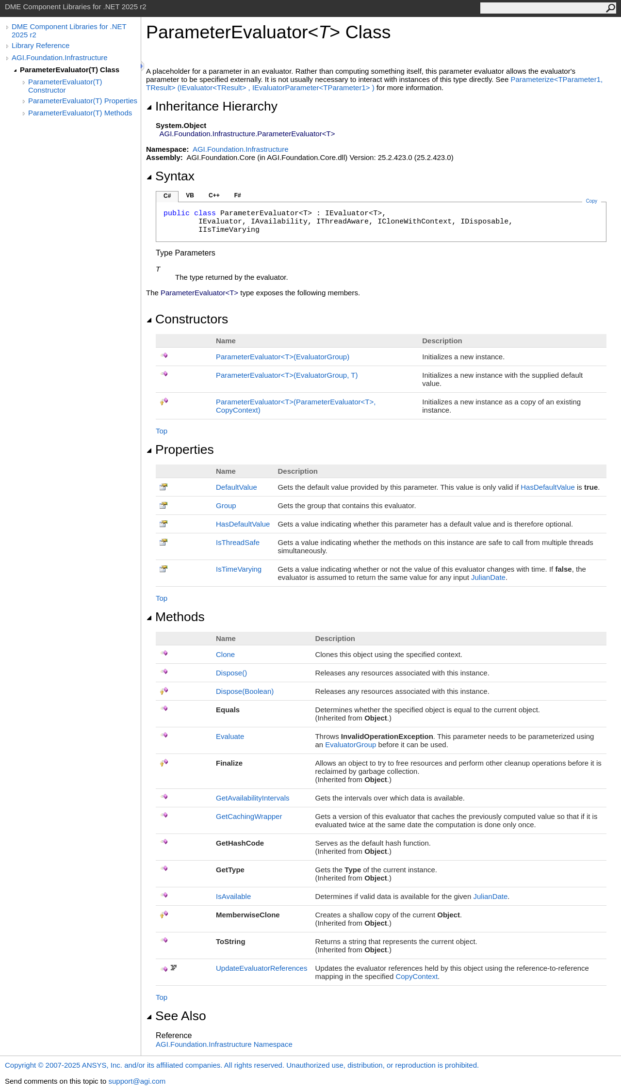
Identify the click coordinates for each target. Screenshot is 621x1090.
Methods (175, 616)
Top (161, 431)
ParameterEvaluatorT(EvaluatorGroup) (282, 357)
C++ (214, 195)
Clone (225, 654)
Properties (180, 449)
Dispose (231, 673)
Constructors (187, 319)
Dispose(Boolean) (245, 691)
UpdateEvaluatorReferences (261, 968)
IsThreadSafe (238, 542)
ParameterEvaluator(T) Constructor (65, 86)
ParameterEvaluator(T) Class (69, 69)
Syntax (170, 176)
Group (226, 505)
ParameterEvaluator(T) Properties (82, 100)
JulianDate (488, 577)
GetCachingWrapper (249, 816)
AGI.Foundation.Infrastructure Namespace (224, 1044)
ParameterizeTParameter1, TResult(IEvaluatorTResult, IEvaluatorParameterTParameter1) (374, 83)
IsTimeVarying (238, 569)
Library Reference (40, 45)
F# (237, 195)
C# (167, 195)
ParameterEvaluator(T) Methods (80, 113)
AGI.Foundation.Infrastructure (60, 57)
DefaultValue (236, 487)
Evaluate (230, 736)
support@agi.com (136, 1081)
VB (190, 195)
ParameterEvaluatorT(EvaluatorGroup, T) (287, 375)
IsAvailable (233, 896)
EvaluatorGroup (350, 744)
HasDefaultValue (547, 487)
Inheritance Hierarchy (212, 106)
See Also (176, 1016)
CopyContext (416, 976)
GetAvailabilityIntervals (252, 798)
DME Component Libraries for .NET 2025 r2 (69, 30)
